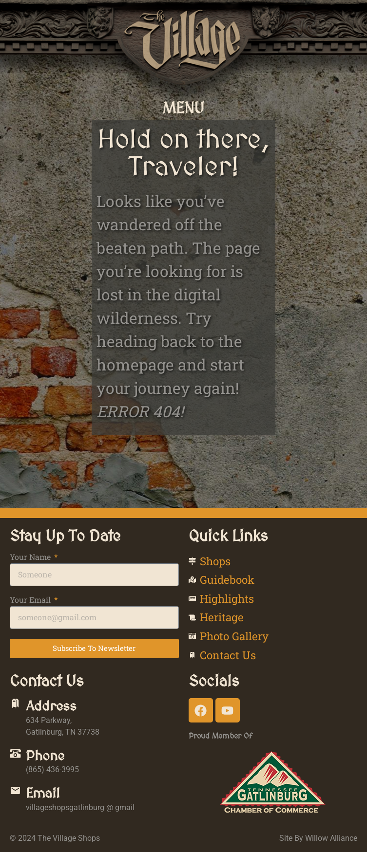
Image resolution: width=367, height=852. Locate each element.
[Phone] (15, 753)
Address (51, 706)
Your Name (31, 557)
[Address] (15, 703)
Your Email (31, 600)
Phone (45, 755)
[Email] (15, 790)
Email (43, 793)
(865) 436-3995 (52, 769)
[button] (183, 107)
